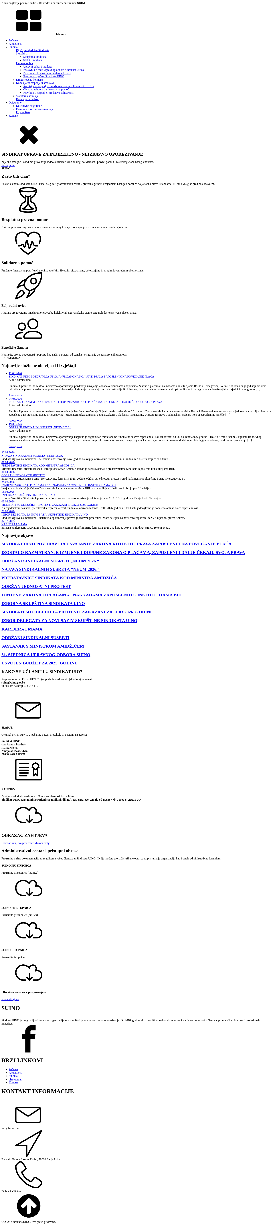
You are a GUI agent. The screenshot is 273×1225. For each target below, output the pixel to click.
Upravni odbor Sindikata (37, 66)
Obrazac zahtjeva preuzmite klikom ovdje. (26, 843)
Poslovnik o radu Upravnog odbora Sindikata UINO (53, 69)
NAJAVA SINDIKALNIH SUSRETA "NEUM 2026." (32, 455)
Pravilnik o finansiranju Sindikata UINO (47, 73)
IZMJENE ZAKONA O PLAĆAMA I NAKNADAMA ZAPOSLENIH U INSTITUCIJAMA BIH (58, 485)
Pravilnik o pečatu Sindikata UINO (43, 76)
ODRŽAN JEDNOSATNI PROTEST (23, 475)
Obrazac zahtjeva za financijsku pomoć (46, 89)
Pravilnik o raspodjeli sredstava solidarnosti (48, 92)
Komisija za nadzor (27, 99)
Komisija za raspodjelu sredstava (35, 82)
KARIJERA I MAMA (14, 524)
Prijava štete (23, 112)
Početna (13, 40)
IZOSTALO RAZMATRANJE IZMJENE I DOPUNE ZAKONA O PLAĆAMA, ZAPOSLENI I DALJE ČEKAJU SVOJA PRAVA (85, 401)
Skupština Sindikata (35, 56)
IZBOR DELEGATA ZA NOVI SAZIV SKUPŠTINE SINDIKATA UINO (44, 514)
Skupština (21, 53)
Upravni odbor (24, 63)
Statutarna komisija (27, 96)
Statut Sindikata (32, 60)
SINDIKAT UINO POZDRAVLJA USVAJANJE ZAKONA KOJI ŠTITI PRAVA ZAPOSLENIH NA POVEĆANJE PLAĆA (81, 376)
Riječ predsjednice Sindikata (32, 50)
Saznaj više (8, 165)
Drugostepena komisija (29, 79)
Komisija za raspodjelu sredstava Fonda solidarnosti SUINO (58, 86)
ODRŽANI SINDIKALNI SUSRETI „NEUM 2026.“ (40, 427)
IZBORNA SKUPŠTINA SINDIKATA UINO (28, 494)
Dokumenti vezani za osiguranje (35, 109)
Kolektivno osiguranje (29, 105)
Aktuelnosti (15, 43)
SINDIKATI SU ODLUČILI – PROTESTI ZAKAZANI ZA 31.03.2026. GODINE (49, 504)
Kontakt (13, 115)
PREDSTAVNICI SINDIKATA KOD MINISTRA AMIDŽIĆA (38, 465)
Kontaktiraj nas (10, 999)
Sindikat (13, 46)
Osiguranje (15, 102)
